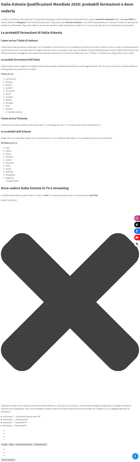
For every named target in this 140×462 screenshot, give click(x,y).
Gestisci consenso (8, 460)
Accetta (4, 444)
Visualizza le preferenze (24, 444)
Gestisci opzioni (12, 430)
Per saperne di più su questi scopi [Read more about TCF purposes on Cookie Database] (20, 439)
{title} (8, 449)
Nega (11, 444)
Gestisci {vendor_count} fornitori (20, 436)
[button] (70, 302)
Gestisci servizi (12, 433)
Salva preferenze (40, 444)
